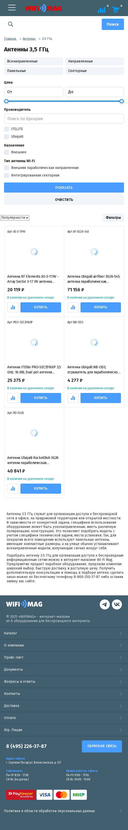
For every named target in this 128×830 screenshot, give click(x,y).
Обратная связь (101, 746)
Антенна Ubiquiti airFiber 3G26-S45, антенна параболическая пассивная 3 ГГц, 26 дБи (93, 279)
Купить (40, 307)
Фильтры (113, 217)
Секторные (77, 71)
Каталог (10, 633)
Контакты (12, 694)
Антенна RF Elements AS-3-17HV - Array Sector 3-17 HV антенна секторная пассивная (33, 279)
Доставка (11, 706)
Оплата (10, 718)
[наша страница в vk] (105, 605)
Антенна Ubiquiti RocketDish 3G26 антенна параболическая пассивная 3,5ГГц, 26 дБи (33, 460)
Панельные (16, 71)
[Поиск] (113, 24)
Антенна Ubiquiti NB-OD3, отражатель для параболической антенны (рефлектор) (93, 370)
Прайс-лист (13, 657)
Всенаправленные (22, 61)
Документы (13, 669)
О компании (14, 645)
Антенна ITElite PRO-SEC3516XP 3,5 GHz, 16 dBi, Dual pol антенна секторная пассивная (34, 370)
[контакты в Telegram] (117, 605)
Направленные (80, 61)
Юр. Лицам (13, 730)
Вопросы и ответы (19, 681)
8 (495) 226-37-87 (26, 746)
